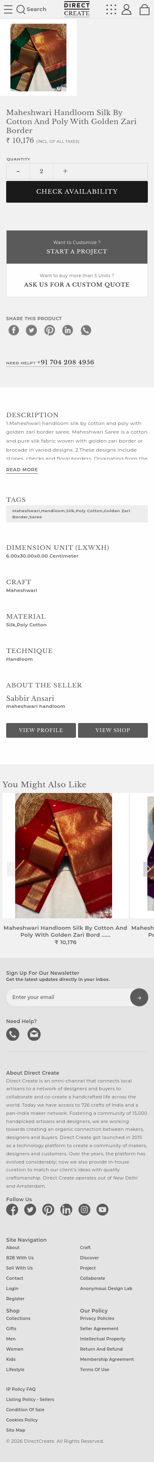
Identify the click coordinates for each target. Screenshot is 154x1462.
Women (14, 1349)
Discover (89, 1258)
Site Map (15, 1430)
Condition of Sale (25, 1409)
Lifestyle (15, 1369)
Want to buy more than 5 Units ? (77, 281)
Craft (85, 1247)
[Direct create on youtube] (104, 1209)
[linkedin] (67, 330)
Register (15, 1299)
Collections (18, 1318)
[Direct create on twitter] (31, 1209)
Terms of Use (94, 1369)
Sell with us (19, 1268)
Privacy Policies (97, 1318)
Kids (11, 1359)
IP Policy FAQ (21, 1389)
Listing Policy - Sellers (30, 1399)
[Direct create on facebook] (13, 1209)
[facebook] (13, 330)
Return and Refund (101, 1349)
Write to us (35, 1033)
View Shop (113, 730)
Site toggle (8, 9)
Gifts (11, 1328)
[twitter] (31, 330)
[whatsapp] (85, 330)
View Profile (41, 730)
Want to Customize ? (77, 248)
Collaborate (92, 1278)
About (13, 1247)
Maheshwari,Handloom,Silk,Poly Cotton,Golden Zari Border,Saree (71, 513)
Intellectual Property (102, 1339)
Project (88, 1268)
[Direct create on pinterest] (49, 1209)
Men (11, 1339)
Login (12, 1288)
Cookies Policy (22, 1420)
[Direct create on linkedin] (67, 1209)
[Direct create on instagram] (85, 1209)
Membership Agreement (107, 1359)
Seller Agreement (99, 1328)
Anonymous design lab (106, 1288)
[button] (148, 869)
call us (13, 1033)
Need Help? (50, 362)
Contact (14, 1278)
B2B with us (20, 1258)
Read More (22, 469)
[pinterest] (49, 330)
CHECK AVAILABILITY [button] (77, 191)
